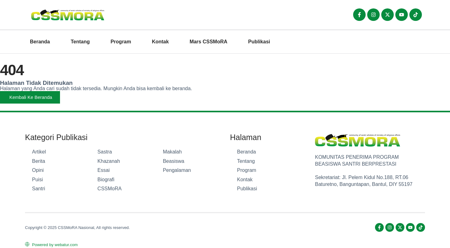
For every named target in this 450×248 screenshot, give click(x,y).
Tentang (80, 41)
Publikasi (259, 41)
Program (121, 41)
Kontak (160, 41)
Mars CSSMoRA (209, 41)
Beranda (40, 41)
